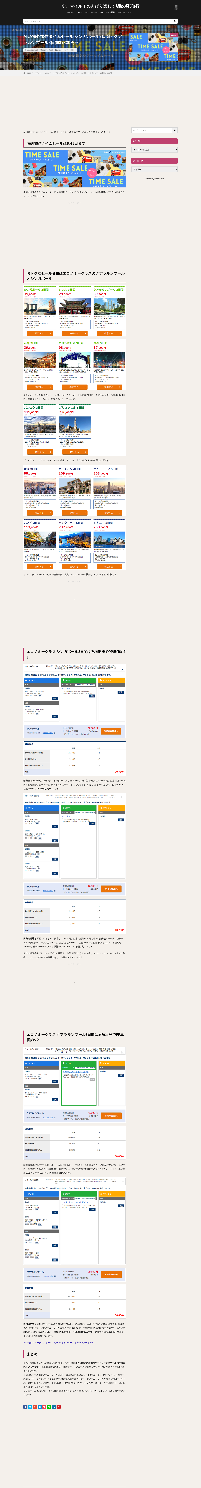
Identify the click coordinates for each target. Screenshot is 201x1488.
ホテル (94, 12)
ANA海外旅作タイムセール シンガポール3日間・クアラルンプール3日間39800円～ (83, 73)
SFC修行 (70, 12)
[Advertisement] (74, 103)
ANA (80, 12)
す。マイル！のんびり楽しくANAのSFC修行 (100, 6)
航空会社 (38, 73)
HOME (28, 73)
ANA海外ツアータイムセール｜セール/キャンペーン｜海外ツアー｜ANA (58, 1342)
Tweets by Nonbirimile (154, 178)
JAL (86, 12)
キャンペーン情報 (107, 12)
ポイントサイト (124, 12)
